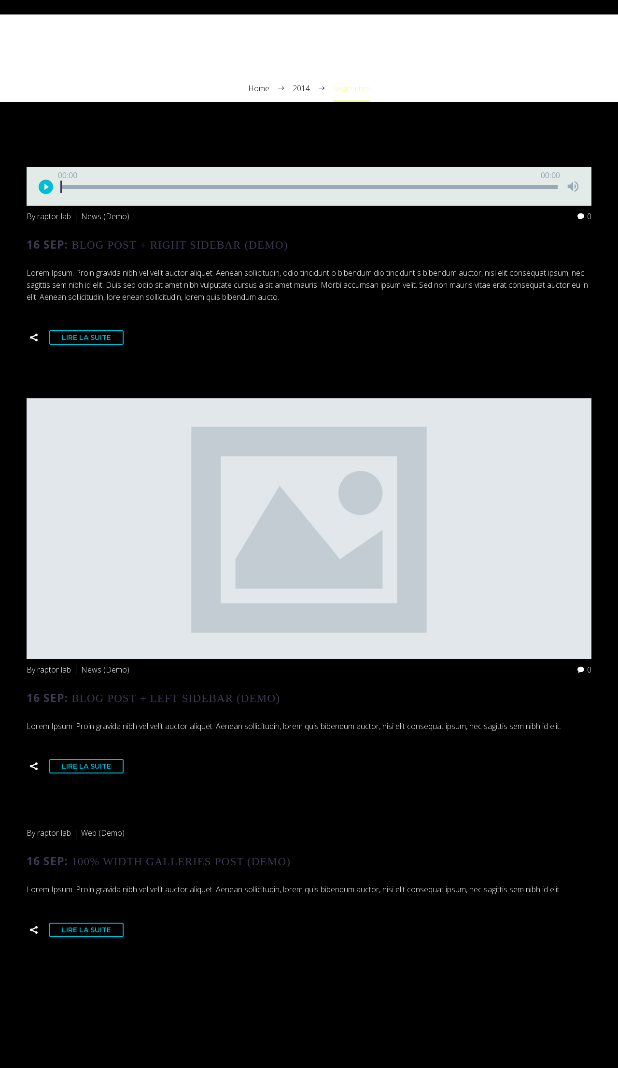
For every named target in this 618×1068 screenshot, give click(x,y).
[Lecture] (46, 186)
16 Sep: (157, 244)
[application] (309, 186)
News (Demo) (105, 216)
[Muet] (573, 186)
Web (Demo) (103, 833)
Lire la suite (86, 337)
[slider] (309, 187)
